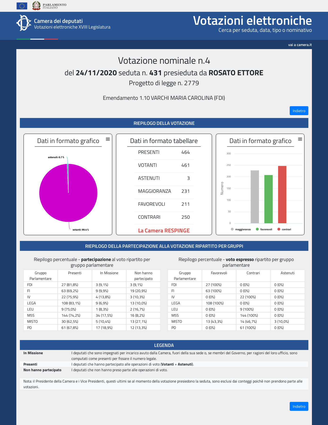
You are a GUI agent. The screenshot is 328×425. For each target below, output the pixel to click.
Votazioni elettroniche (252, 20)
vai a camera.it (300, 43)
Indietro (299, 111)
